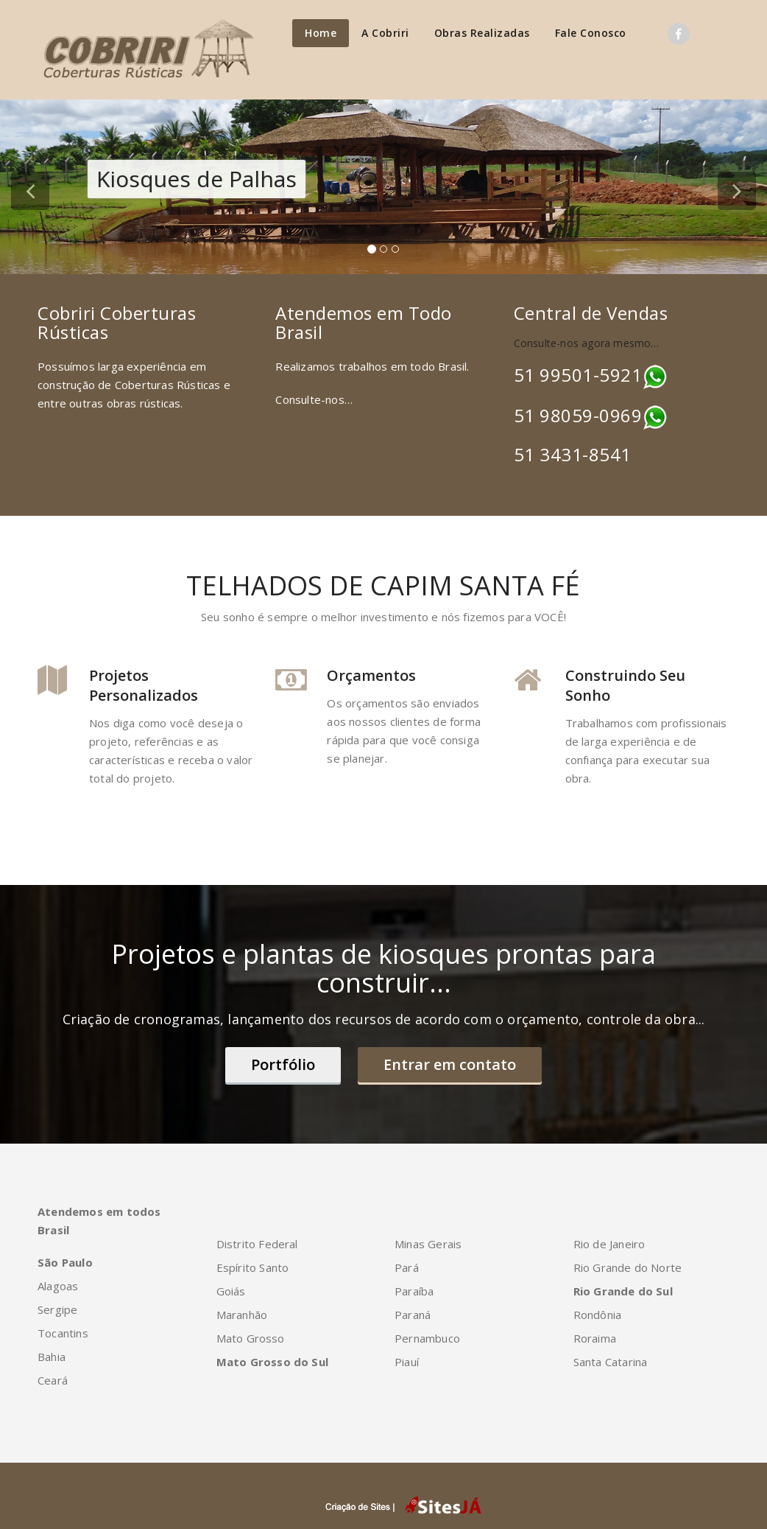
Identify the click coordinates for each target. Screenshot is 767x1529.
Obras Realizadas (482, 33)
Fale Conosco (590, 33)
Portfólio (283, 1064)
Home (320, 33)
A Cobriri (385, 33)
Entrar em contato (450, 1064)
